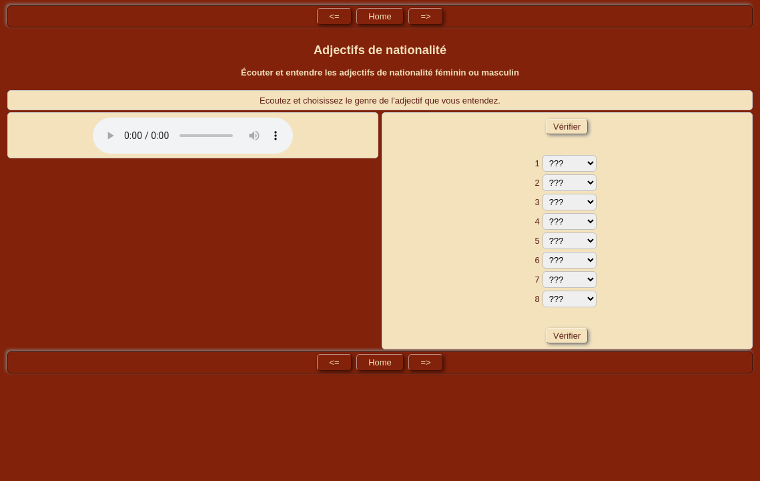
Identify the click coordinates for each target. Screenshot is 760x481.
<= (334, 16)
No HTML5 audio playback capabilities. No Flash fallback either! (193, 136)
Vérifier (566, 127)
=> (425, 16)
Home (380, 16)
